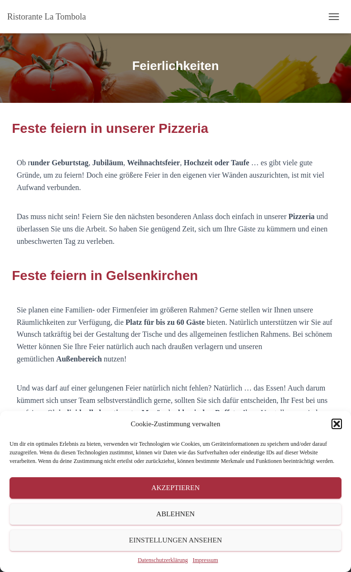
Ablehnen (175, 514)
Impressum (205, 560)
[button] (336, 424)
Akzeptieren (175, 488)
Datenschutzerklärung (163, 560)
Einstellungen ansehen (175, 540)
